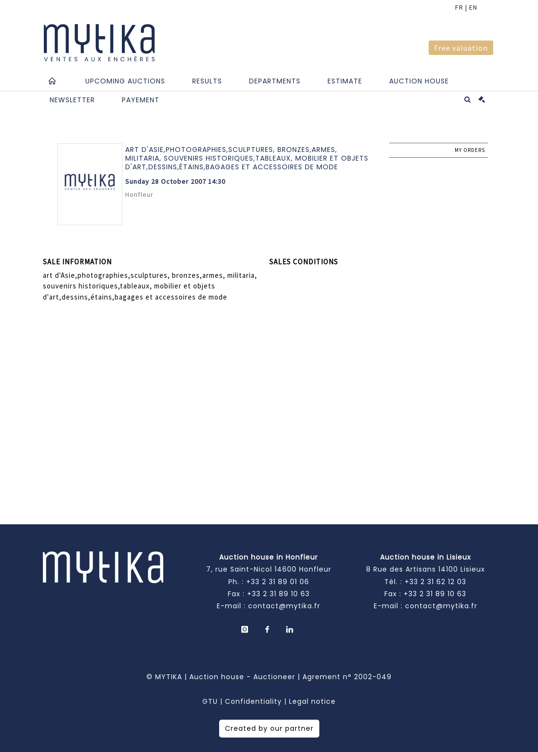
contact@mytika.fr (284, 606)
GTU (210, 701)
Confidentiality (253, 701)
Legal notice (312, 701)
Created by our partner (269, 728)
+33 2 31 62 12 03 (435, 582)
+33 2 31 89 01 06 (277, 582)
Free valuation (461, 48)
